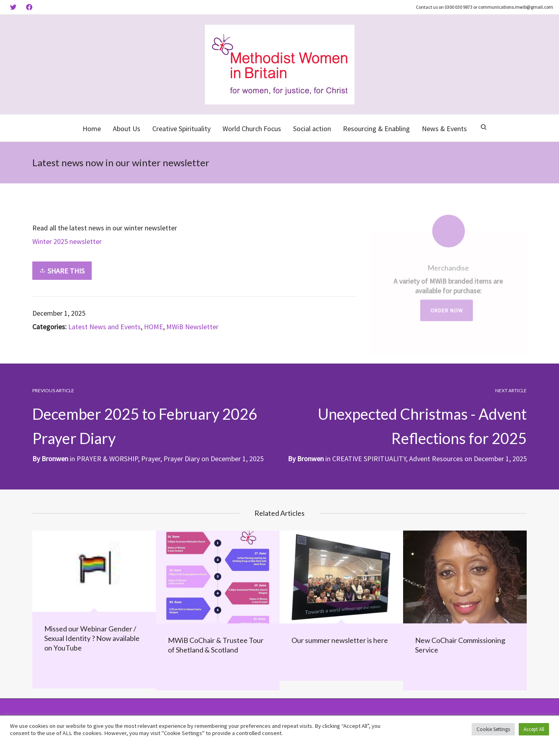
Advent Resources (436, 458)
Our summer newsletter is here (339, 639)
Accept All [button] (534, 729)
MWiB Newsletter (192, 326)
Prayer (150, 458)
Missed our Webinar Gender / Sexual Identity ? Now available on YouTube (92, 637)
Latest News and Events (104, 326)
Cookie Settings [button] (493, 729)
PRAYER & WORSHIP (107, 458)
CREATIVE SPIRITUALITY (369, 458)
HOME (153, 326)
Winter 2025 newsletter (67, 241)
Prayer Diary (181, 458)
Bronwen (310, 458)
